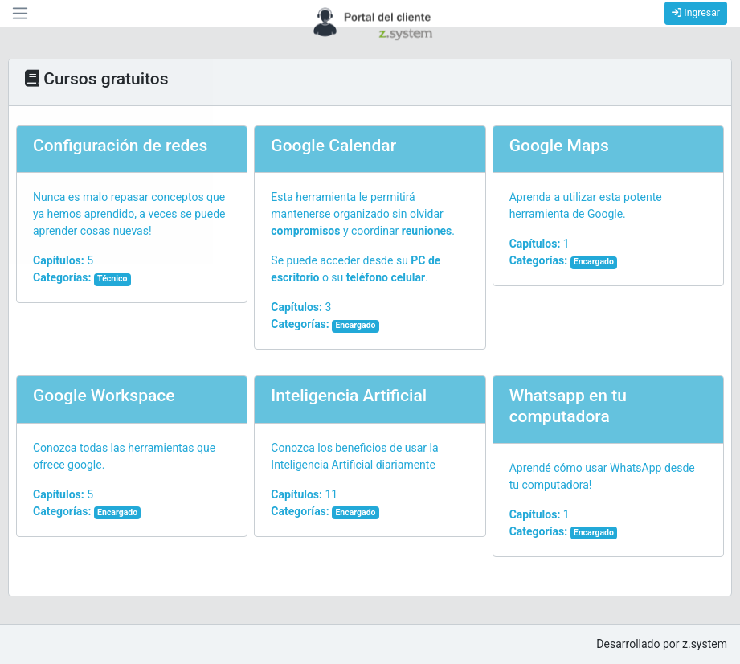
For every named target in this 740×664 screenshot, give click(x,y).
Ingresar (696, 12)
